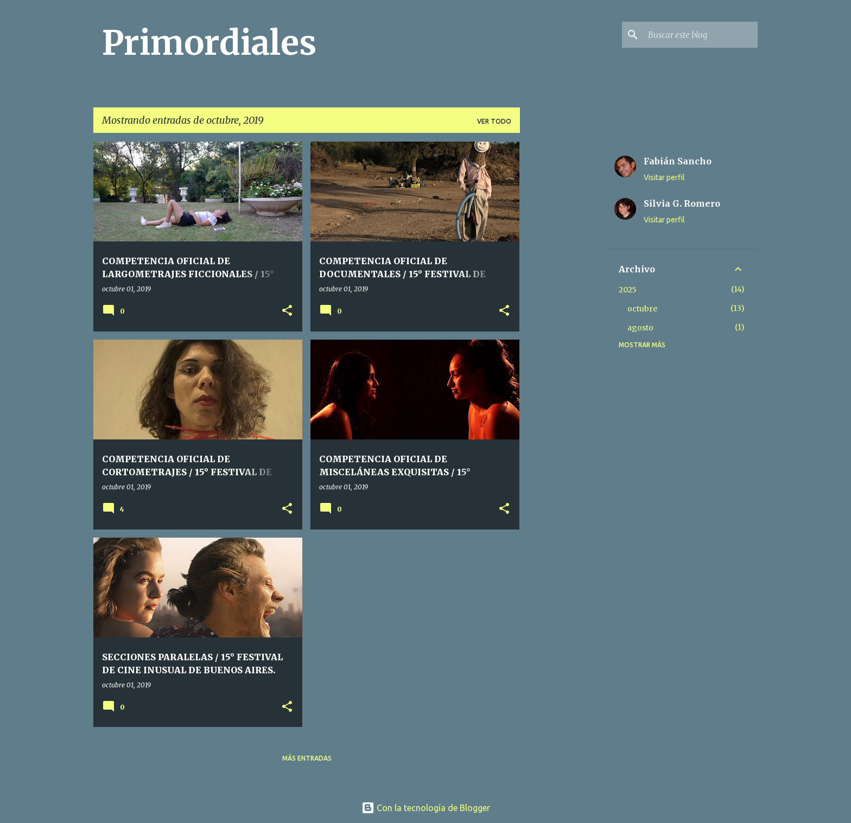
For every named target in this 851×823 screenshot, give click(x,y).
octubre (642, 309)
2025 (628, 290)
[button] (287, 311)
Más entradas (307, 758)
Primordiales (209, 43)
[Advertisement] (563, 304)
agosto (640, 328)
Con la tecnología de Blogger (425, 808)
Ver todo (494, 121)
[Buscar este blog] (701, 35)
